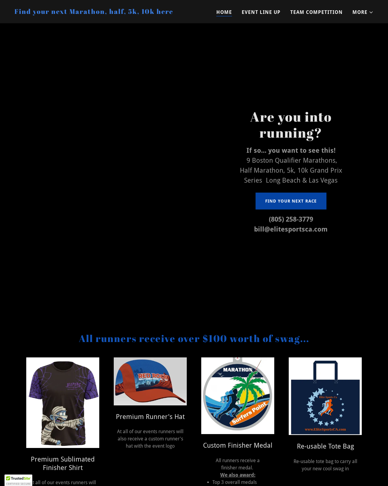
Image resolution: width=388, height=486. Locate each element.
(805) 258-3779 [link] (291, 219)
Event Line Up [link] (261, 12)
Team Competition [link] (316, 12)
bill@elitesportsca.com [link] (291, 229)
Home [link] (224, 12)
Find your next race (291, 201)
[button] (363, 12)
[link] (93, 12)
